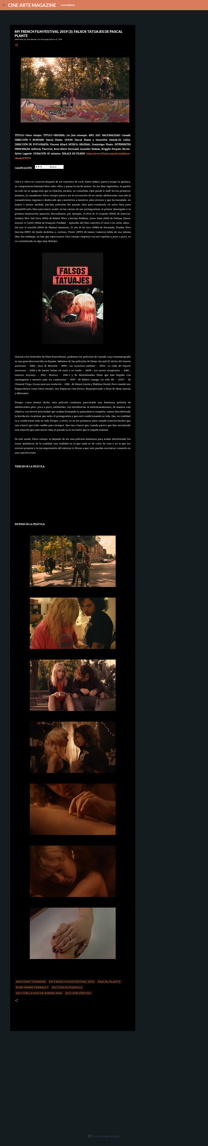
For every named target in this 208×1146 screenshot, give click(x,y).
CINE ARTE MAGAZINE (32, 5)
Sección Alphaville (67, 987)
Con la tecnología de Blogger (104, 1136)
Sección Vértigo (78, 993)
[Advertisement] (30, 1053)
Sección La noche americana (39, 993)
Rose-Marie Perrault (32, 987)
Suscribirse (68, 5)
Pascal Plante (109, 981)
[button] (16, 45)
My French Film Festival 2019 (71, 981)
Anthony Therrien (31, 981)
